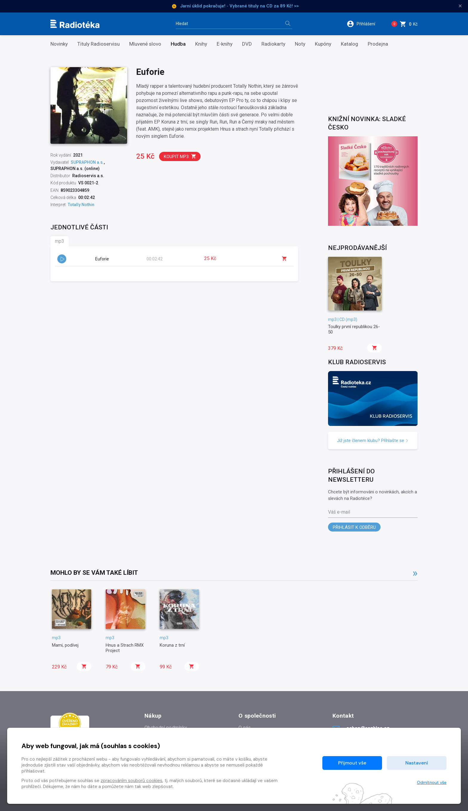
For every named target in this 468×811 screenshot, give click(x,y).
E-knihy (225, 44)
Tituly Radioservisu (98, 44)
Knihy (201, 44)
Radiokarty (273, 44)
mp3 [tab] (59, 241)
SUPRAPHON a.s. (87, 162)
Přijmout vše (352, 763)
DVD (247, 44)
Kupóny (323, 44)
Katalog (349, 44)
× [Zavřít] (460, 6)
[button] (365, 24)
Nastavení (416, 763)
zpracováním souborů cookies (131, 781)
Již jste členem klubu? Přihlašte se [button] (373, 440)
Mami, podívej (65, 645)
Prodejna (378, 44)
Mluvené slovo (145, 44)
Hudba (178, 44)
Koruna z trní (172, 645)
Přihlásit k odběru (354, 527)
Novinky (59, 44)
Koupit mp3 (180, 156)
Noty (300, 44)
